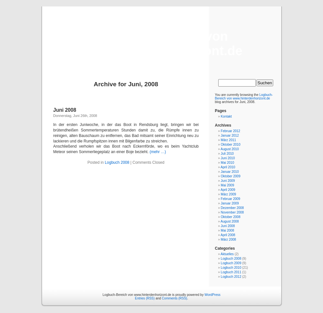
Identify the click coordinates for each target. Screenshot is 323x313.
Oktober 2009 (231, 176)
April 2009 (228, 190)
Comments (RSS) (174, 298)
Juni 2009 (228, 181)
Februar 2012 (230, 131)
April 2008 (228, 235)
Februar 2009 (230, 199)
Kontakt (226, 116)
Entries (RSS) (145, 298)
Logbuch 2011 (231, 272)
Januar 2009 (230, 203)
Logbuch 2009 (231, 263)
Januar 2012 (230, 135)
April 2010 (228, 167)
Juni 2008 (64, 110)
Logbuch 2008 (117, 162)
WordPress (212, 295)
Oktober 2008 (231, 217)
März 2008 (228, 239)
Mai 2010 (227, 162)
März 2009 (228, 194)
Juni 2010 (228, 158)
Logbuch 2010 (231, 267)
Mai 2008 (227, 230)
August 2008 (230, 221)
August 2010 (230, 149)
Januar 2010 (230, 171)
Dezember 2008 (232, 208)
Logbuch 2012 (231, 276)
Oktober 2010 (231, 144)
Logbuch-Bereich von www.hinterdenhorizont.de (161, 43)
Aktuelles (227, 254)
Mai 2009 (227, 185)
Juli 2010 (227, 153)
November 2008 (232, 212)
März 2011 (228, 140)
